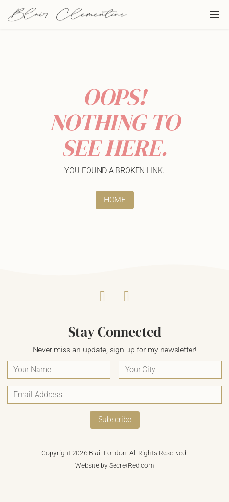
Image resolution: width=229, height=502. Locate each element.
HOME (115, 199)
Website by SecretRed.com (114, 465)
